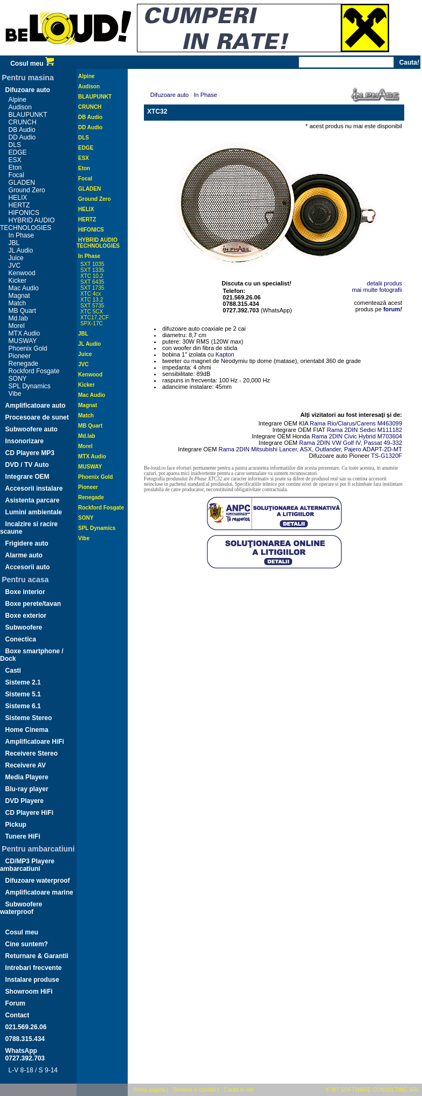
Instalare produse (32, 979)
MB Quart (22, 311)
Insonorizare (24, 441)
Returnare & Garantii (36, 956)
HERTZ (19, 205)
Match (17, 303)
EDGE (18, 152)
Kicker (17, 280)
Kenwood (22, 273)
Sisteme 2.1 (23, 682)
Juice (16, 258)
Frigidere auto (27, 543)
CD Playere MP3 (29, 453)
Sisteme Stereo (28, 718)
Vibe (15, 393)
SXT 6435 (92, 282)
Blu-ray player (27, 789)
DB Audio (22, 130)
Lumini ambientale (33, 512)
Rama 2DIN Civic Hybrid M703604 (357, 436)
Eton (15, 167)
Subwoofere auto (31, 429)
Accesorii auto (27, 567)
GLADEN (22, 182)
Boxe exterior (26, 615)
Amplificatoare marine (39, 892)
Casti (13, 670)
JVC (15, 265)
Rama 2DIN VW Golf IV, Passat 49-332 (350, 442)
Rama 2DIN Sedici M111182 (364, 430)
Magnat (19, 295)
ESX (15, 160)
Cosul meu (32, 63)
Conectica (20, 639)
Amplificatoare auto (35, 405)
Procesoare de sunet (37, 417)
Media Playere (27, 777)
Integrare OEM (27, 476)
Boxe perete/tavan (33, 604)
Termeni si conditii (194, 1090)
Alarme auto (24, 555)
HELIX (18, 197)
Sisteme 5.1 (23, 694)
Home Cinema (27, 730)
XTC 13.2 (91, 300)
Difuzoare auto (27, 90)
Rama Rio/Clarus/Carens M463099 (356, 423)
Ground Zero (27, 190)
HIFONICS (24, 213)
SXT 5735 (92, 306)
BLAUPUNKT (28, 114)
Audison (20, 107)
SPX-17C (91, 323)
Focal (16, 175)
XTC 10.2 (91, 276)
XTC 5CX (91, 312)
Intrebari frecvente (33, 968)
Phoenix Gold (28, 348)
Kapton (225, 354)
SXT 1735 (92, 288)
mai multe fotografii (377, 290)
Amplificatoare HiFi (34, 741)
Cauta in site (239, 1090)
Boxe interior (25, 592)
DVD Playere (24, 801)
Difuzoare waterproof (37, 880)
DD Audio (22, 137)
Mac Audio (24, 288)
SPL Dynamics (30, 386)
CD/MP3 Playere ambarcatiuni (27, 864)
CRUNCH (23, 122)
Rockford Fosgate (34, 371)
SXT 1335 (92, 270)
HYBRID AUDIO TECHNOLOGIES (27, 224)
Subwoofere (24, 627)
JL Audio (21, 250)
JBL (14, 243)
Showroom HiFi (29, 991)
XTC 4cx (90, 294)
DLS (15, 145)
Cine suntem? (26, 944)
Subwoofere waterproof (21, 908)
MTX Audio (24, 333)
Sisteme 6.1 (23, 706)
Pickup (15, 824)
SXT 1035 (92, 264)
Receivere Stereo (31, 753)
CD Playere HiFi (29, 812)
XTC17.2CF (94, 317)
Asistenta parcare (32, 500)
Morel (17, 326)
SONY (18, 378)
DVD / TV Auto (27, 465)
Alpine (17, 99)
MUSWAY (23, 341)
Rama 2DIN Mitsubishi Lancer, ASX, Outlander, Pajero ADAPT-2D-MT (310, 449)
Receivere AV (25, 765)
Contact (17, 1015)
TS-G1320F (386, 455)
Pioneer (20, 356)
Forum (15, 1003)
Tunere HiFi (22, 836)
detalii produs (384, 283)
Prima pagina (149, 1090)
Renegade (23, 363)
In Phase (21, 235)
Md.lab (18, 318)
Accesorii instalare (34, 488)
